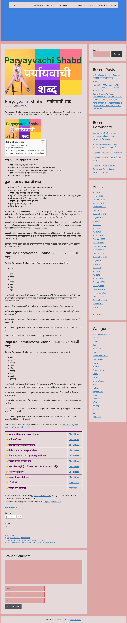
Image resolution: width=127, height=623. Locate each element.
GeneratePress (75, 620)
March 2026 (98, 196)
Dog (72, 5)
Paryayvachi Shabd (13, 538)
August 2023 (98, 303)
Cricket (96, 341)
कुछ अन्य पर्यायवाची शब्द (15, 148)
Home (15, 5)
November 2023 (99, 293)
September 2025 (100, 214)
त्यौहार (95, 402)
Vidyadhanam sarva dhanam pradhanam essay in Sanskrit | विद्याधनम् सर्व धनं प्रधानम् (106, 136)
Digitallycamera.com (52, 501)
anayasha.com (11, 507)
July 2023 (96, 307)
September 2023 (100, 300)
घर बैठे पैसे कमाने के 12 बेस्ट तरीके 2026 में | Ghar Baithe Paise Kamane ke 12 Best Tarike (107, 106)
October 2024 (98, 253)
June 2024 (97, 267)
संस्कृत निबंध (97, 417)
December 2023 (99, 289)
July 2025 (96, 221)
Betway (96, 133)
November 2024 (99, 250)
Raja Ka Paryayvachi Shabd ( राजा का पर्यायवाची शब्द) (26, 153)
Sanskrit (92, 5)
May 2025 (97, 228)
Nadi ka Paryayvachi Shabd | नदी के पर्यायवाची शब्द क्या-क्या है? (27, 540)
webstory (81, 5)
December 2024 (99, 246)
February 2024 (99, 282)
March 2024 (98, 278)
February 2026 (99, 199)
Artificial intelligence (101, 334)
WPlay (95, 144)
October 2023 (98, 296)
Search (96, 50)
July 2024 (96, 264)
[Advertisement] (63, 26)
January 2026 (98, 203)
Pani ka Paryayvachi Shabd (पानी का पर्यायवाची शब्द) (26, 150)
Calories (96, 338)
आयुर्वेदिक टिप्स (38, 5)
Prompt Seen (98, 370)
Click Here (74, 439)
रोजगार (95, 409)
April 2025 (97, 232)
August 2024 (98, 260)
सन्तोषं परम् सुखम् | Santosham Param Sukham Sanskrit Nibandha (104, 169)
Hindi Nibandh (61, 5)
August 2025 (98, 217)
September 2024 (100, 257)
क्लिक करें (73, 488)
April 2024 (97, 275)
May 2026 (97, 192)
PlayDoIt (96, 152)
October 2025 (98, 210)
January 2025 (98, 242)
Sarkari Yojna (98, 381)
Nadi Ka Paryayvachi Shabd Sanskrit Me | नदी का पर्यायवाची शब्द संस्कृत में (31, 542)
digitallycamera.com (41, 495)
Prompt (96, 81)
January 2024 (98, 285)
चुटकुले (95, 395)
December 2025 (99, 206)
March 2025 (98, 235)
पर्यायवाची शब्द (25, 538)
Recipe (49, 5)
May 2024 (97, 271)
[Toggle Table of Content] (42, 142)
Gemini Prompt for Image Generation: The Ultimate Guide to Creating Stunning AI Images (107, 97)
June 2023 (97, 311)
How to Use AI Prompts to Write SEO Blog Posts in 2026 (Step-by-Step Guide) (106, 88)
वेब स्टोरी (96, 413)
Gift (94, 352)
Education (25, 5)
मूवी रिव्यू (113, 5)
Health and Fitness (100, 356)
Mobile (96, 366)
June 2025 (97, 224)
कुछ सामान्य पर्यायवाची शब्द (19, 145)
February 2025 (99, 239)
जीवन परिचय (103, 5)
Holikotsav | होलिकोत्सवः (112, 152)
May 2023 (97, 314)
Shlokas (96, 384)
